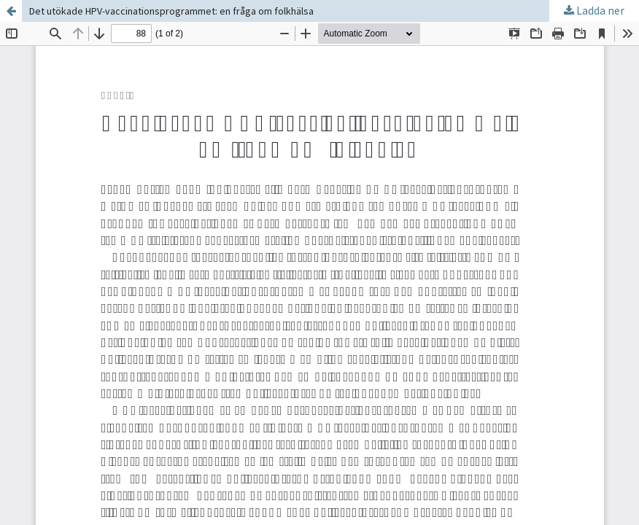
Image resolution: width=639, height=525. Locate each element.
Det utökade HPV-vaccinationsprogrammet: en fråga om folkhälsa (171, 11)
